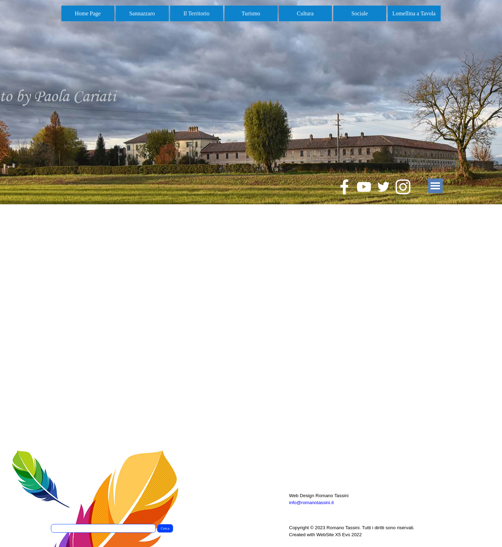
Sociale (359, 13)
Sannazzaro (142, 13)
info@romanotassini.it (311, 502)
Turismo (251, 13)
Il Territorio (196, 13)
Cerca (165, 528)
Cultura (305, 13)
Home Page (87, 13)
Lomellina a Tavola (414, 13)
